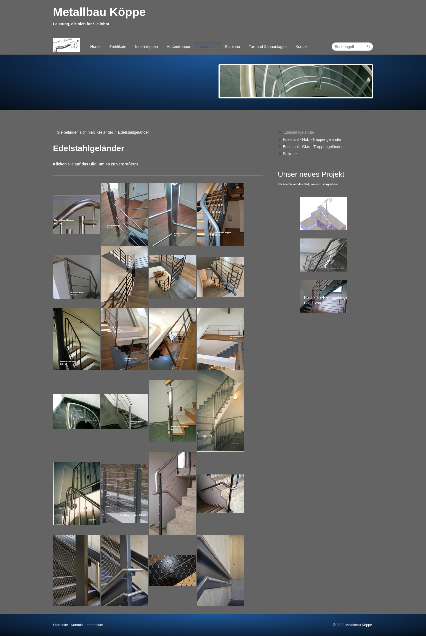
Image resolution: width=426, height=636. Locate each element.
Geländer (208, 46)
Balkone (287, 154)
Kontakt (301, 46)
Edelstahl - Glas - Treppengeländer (310, 146)
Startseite (60, 625)
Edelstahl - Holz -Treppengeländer (310, 139)
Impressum (94, 625)
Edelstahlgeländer (296, 132)
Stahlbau (232, 46)
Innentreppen (146, 46)
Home (95, 46)
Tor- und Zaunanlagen (268, 46)
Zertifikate (117, 46)
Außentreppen (179, 46)
